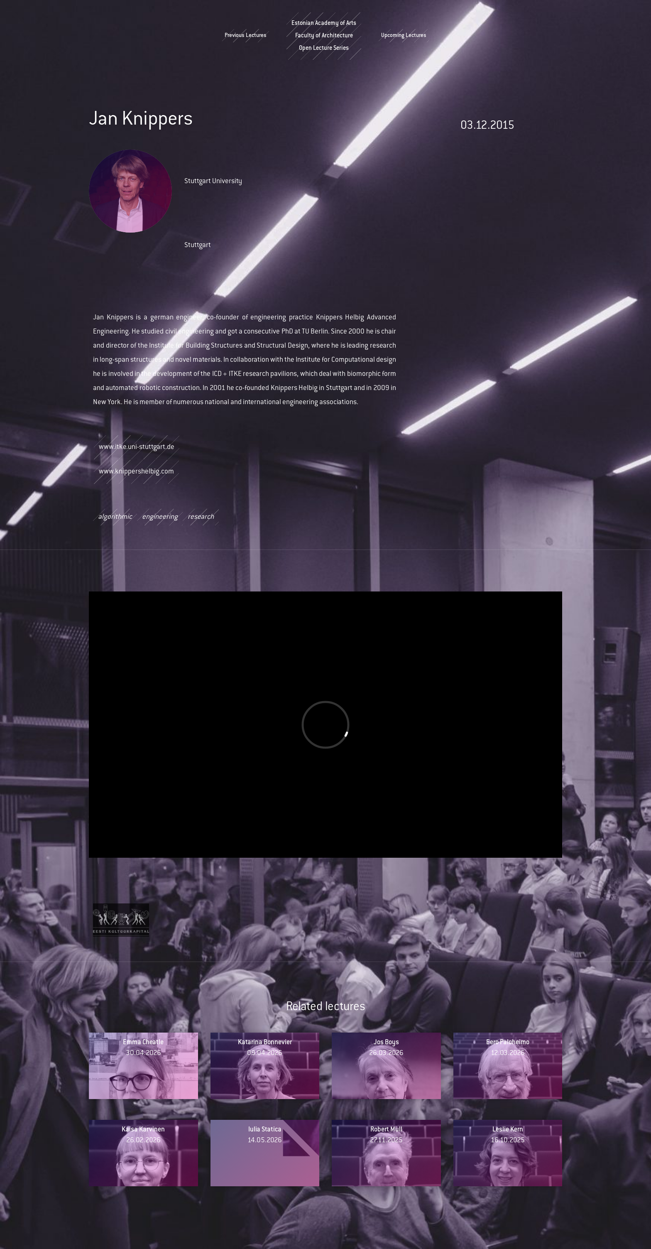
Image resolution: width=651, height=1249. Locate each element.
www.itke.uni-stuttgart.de (136, 447)
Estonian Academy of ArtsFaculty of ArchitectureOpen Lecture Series (323, 36)
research (201, 517)
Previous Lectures (246, 35)
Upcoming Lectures (403, 35)
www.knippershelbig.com (136, 472)
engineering (160, 517)
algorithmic (115, 517)
